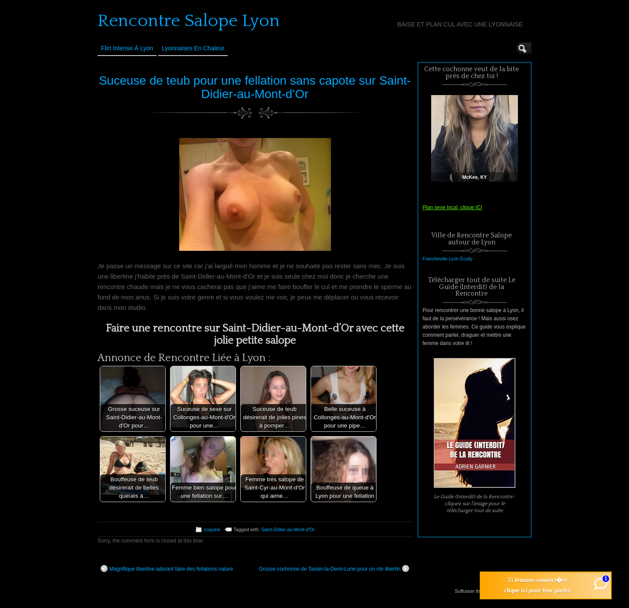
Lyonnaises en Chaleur (193, 48)
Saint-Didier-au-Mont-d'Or (287, 529)
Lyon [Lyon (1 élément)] (454, 258)
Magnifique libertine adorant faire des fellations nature (167, 568)
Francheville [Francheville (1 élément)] (435, 258)
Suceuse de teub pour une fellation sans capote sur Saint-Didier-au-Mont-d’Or (255, 87)
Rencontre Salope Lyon (189, 20)
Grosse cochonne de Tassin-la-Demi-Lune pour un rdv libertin (334, 568)
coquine (212, 529)
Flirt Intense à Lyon (127, 48)
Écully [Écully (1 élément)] (466, 258)
